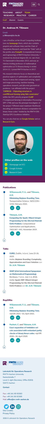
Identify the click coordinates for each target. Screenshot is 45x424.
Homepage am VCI (17, 164)
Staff (5, 20)
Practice (21, 15)
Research (9, 15)
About (18, 12)
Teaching (8, 12)
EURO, (12, 253)
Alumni (12, 20)
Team (27, 12)
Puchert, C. (14, 324)
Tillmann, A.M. (15, 215)
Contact (6, 387)
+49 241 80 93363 (14, 393)
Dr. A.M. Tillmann (17, 265)
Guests (21, 20)
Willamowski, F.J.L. (18, 192)
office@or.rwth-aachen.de (18, 399)
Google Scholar (28, 119)
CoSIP (31, 97)
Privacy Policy (9, 413)
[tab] (4, 240)
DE (34, 4)
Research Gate (9, 122)
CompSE (18, 52)
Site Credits (8, 410)
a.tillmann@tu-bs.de (11, 35)
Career (32, 15)
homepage (13, 43)
